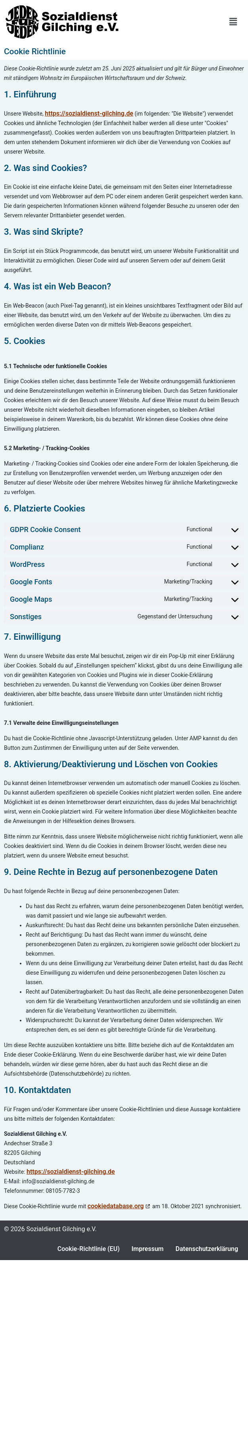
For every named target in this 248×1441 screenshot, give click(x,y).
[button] (233, 21)
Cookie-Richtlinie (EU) (88, 1249)
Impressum (148, 1249)
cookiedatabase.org (116, 1206)
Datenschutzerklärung (207, 1249)
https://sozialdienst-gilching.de (89, 113)
